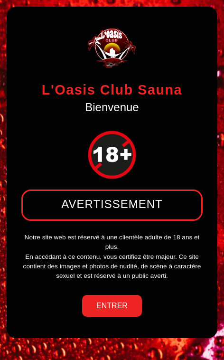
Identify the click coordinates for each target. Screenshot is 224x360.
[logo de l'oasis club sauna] (112, 48)
